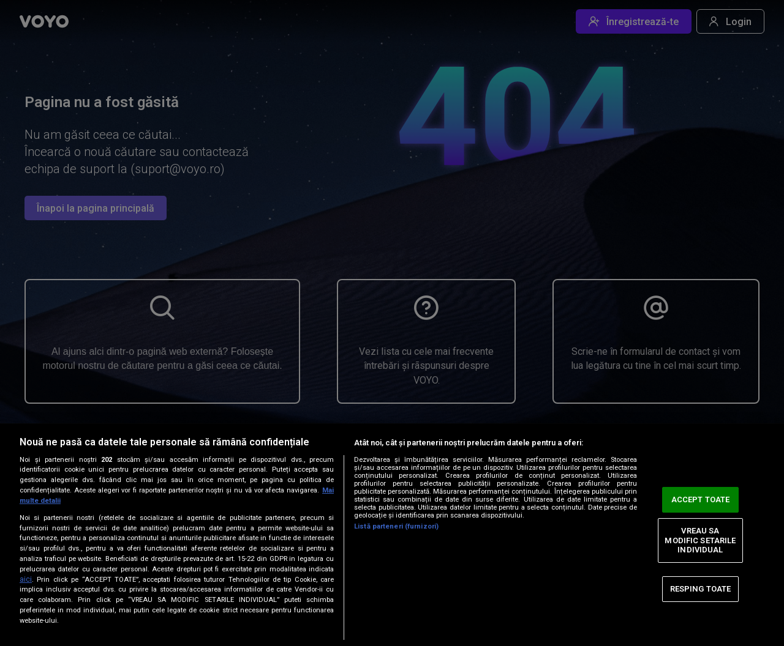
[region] (392, 535)
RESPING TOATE (700, 588)
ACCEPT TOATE (700, 499)
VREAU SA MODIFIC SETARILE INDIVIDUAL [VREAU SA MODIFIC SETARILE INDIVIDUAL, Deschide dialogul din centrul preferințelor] (700, 540)
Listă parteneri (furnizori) (396, 526)
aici (26, 579)
